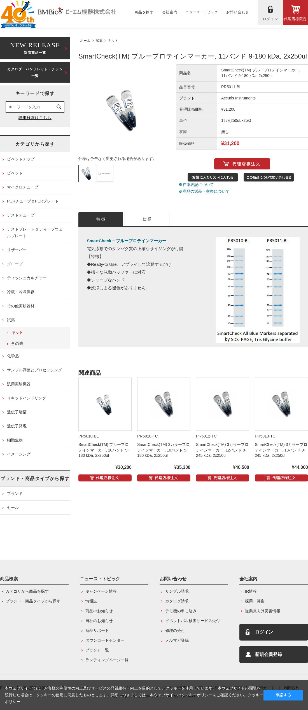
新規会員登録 (268, 654)
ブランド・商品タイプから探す (35, 478)
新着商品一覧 (35, 48)
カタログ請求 (177, 601)
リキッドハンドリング (26, 398)
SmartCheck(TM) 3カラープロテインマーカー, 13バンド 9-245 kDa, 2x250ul (281, 450)
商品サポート (97, 630)
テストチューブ (20, 215)
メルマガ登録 (177, 640)
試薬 (99, 41)
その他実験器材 (20, 306)
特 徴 (101, 219)
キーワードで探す (35, 93)
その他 (17, 343)
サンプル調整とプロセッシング (34, 370)
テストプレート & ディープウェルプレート (35, 232)
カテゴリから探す (35, 144)
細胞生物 (15, 440)
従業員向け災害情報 (262, 611)
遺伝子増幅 (17, 412)
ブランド (15, 493)
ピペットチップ (20, 159)
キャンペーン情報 (101, 591)
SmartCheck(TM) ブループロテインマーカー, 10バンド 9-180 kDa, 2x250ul (103, 450)
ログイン (264, 632)
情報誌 (91, 601)
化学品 (13, 356)
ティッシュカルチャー (26, 278)
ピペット (15, 173)
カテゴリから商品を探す (27, 591)
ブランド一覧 (97, 650)
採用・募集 (255, 601)
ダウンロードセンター (105, 640)
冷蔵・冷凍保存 (20, 292)
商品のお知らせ (99, 611)
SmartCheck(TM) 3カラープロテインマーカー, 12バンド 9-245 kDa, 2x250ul (222, 450)
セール (13, 507)
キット (113, 41)
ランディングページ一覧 (107, 660)
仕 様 (147, 219)
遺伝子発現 (17, 426)
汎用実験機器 (19, 384)
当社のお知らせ (99, 620)
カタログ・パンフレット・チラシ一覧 (35, 72)
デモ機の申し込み (181, 611)
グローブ (15, 264)
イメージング (19, 454)
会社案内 (248, 578)
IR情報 (251, 591)
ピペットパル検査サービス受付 (192, 620)
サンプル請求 (177, 591)
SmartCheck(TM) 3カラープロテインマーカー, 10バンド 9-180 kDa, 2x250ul (163, 450)
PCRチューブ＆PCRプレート (33, 201)
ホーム (85, 41)
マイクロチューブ (22, 187)
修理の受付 (175, 630)
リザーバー (17, 250)
